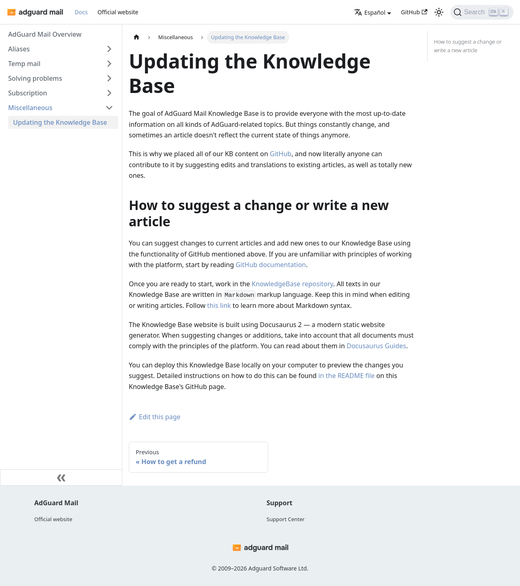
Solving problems (35, 78)
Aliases (19, 48)
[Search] (481, 12)
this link (219, 305)
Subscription (27, 92)
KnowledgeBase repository (292, 283)
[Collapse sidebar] (61, 477)
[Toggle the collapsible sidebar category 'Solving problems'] (109, 78)
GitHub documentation (271, 264)
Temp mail (24, 63)
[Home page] (136, 37)
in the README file (346, 375)
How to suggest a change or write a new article (468, 46)
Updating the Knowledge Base (60, 122)
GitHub (414, 12)
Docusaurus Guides (376, 345)
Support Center (285, 519)
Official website (117, 12)
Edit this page (155, 416)
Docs (81, 12)
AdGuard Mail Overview (45, 34)
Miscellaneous (30, 107)
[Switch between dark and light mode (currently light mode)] (438, 12)
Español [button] (370, 12)
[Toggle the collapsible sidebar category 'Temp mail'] (109, 63)
